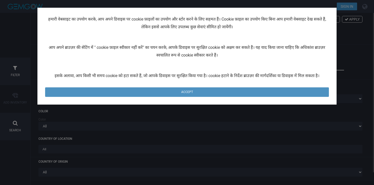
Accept (187, 92)
